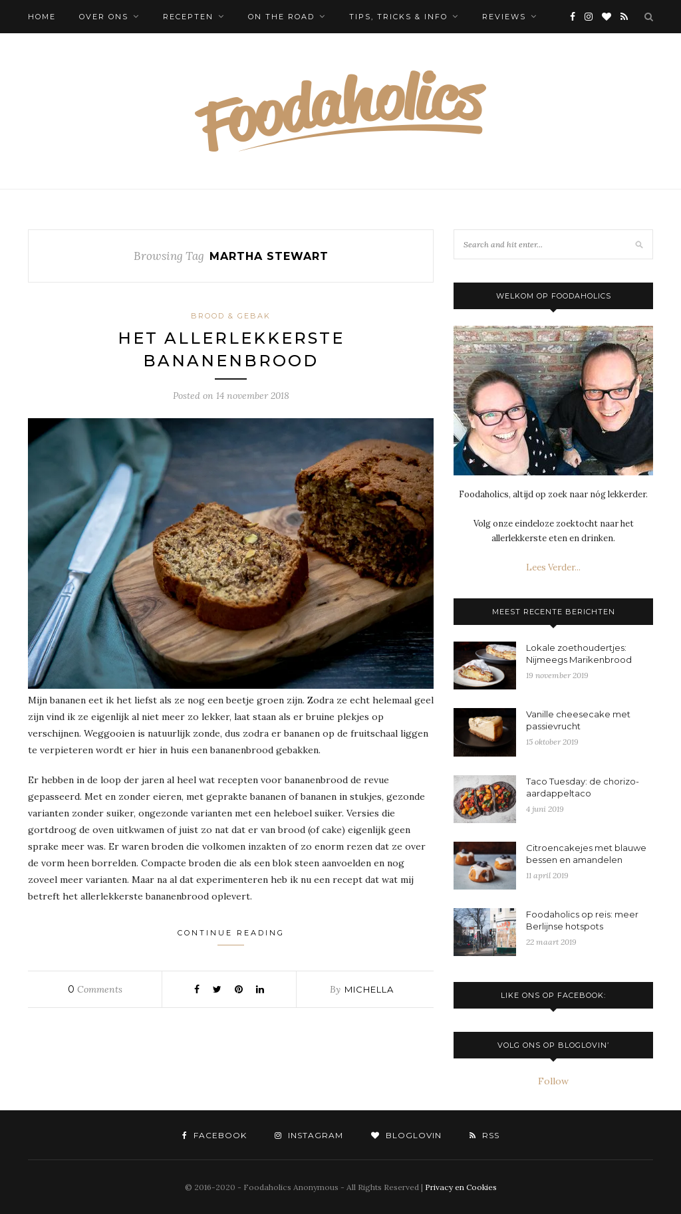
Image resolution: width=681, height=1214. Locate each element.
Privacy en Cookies (461, 1187)
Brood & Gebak (231, 315)
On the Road (281, 16)
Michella (369, 989)
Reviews (504, 16)
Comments (95, 989)
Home (42, 16)
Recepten (188, 16)
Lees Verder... (553, 567)
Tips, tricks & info (398, 16)
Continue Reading (231, 936)
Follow (553, 1081)
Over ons (103, 16)
